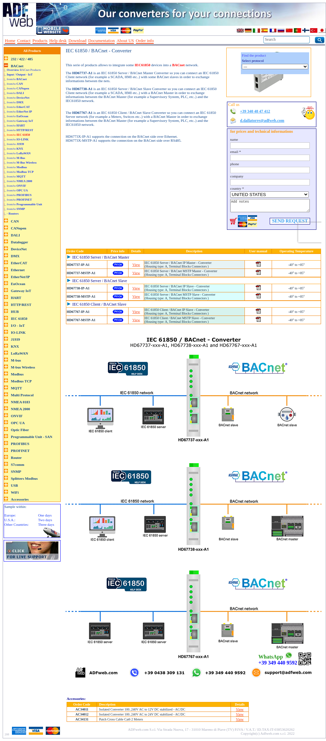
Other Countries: (16, 524)
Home (10, 40)
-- (158, 40)
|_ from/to (15, 79)
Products (40, 40)
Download (77, 40)
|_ (18, 74)
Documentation (101, 40)
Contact (23, 40)
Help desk (58, 40)
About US (125, 40)
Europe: (10, 515)
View (136, 265)
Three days (46, 524)
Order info (145, 40)
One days (45, 515)
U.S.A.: (9, 520)
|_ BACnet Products (22, 70)
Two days (45, 520)
